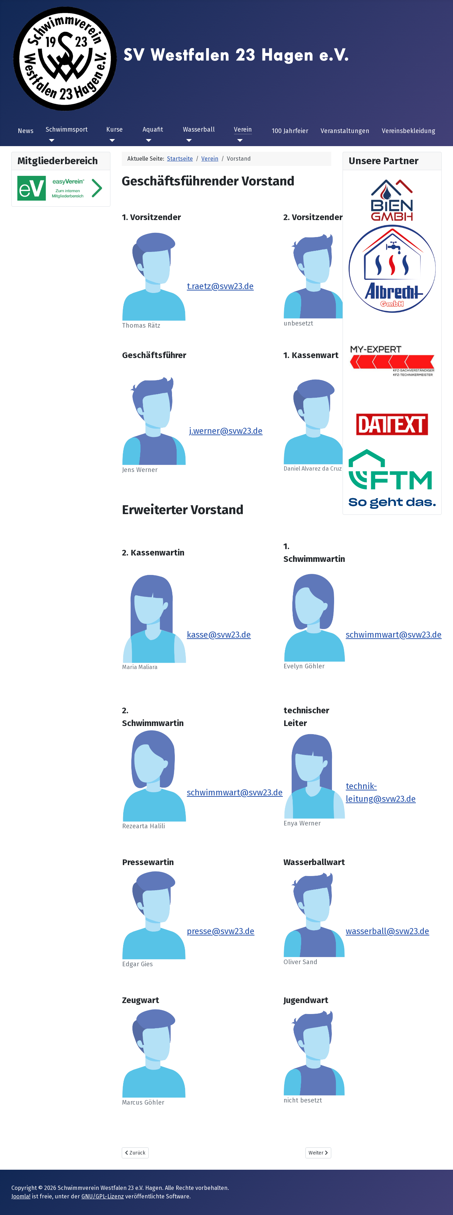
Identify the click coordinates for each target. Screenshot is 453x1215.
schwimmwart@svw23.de (235, 792)
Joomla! (20, 1196)
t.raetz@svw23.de (220, 286)
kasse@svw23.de (219, 635)
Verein (243, 129)
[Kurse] (110, 140)
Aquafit (153, 129)
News (25, 131)
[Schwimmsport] (50, 140)
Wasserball (199, 129)
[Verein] (238, 140)
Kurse (114, 129)
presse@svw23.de (220, 931)
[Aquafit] (147, 140)
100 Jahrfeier (290, 131)
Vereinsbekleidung (408, 131)
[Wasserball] (187, 140)
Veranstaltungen (345, 131)
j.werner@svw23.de (226, 431)
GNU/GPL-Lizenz (102, 1196)
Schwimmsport (67, 129)
